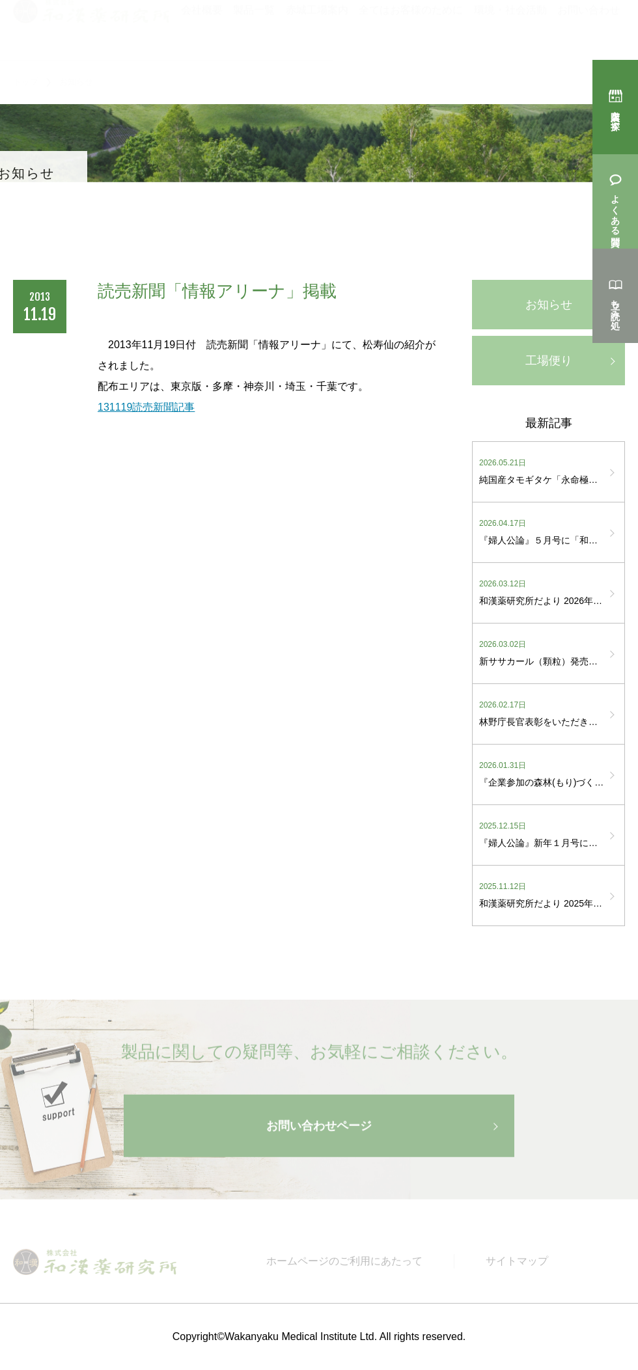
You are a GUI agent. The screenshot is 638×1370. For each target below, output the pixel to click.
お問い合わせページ (319, 1131)
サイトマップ (517, 1265)
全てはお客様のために (411, 26)
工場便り (548, 360)
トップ (25, 82)
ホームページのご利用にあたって (344, 1265)
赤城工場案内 (317, 26)
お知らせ (548, 304)
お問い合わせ (588, 26)
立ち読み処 (615, 303)
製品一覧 (254, 26)
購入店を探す (615, 114)
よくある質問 (615, 209)
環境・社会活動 (510, 26)
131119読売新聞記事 (146, 407)
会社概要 (202, 26)
